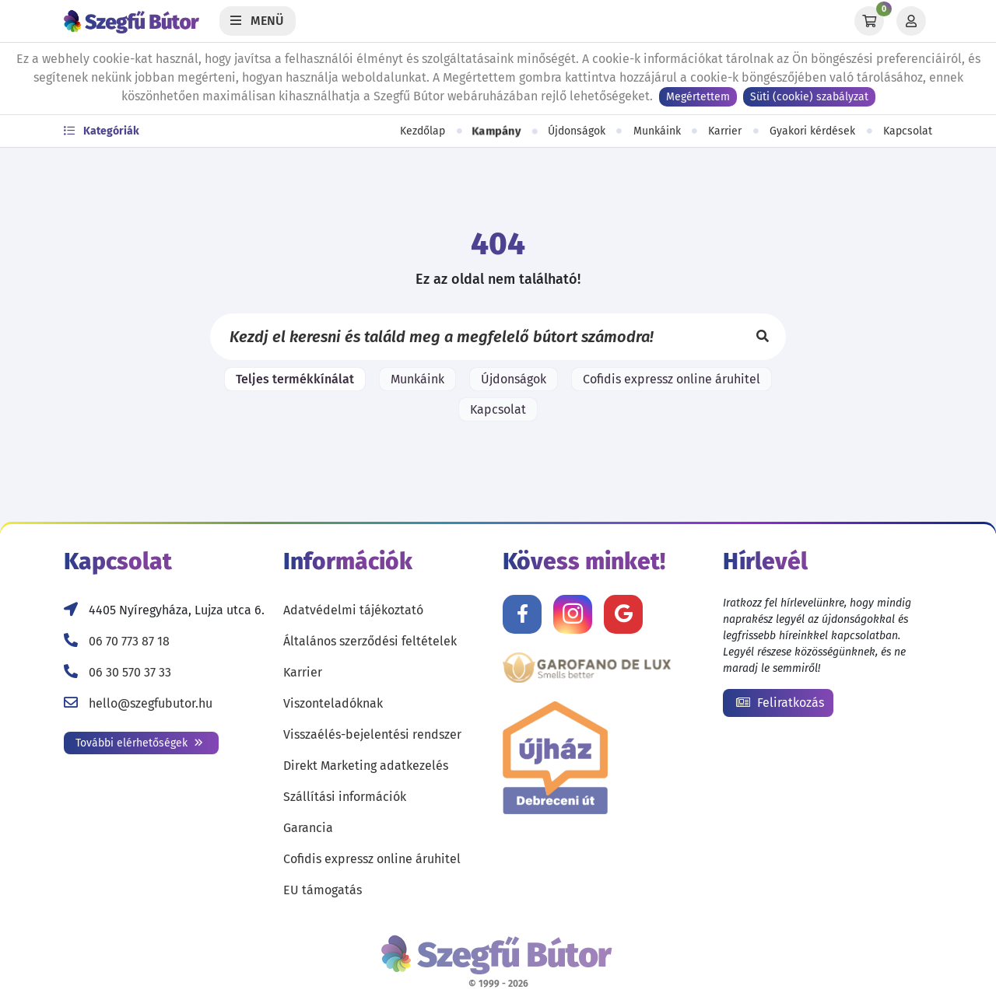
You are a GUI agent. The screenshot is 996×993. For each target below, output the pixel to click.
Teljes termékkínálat (295, 379)
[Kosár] (869, 21)
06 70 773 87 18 (129, 641)
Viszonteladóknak (333, 703)
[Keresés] (762, 336)
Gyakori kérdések (812, 131)
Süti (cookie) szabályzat (809, 96)
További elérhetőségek (139, 743)
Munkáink (657, 131)
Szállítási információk (344, 796)
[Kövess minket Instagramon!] (572, 614)
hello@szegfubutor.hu (150, 703)
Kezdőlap (422, 131)
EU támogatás (322, 890)
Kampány (496, 131)
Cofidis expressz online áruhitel (671, 379)
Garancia (308, 827)
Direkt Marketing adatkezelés (365, 765)
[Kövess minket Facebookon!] (522, 614)
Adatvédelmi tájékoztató (353, 610)
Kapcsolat (907, 131)
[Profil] (911, 21)
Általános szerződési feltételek (370, 641)
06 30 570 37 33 (130, 672)
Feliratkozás (780, 702)
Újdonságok (576, 131)
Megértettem (698, 96)
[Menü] (257, 21)
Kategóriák (101, 131)
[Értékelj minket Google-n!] (623, 614)
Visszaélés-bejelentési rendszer (372, 734)
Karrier (725, 131)
